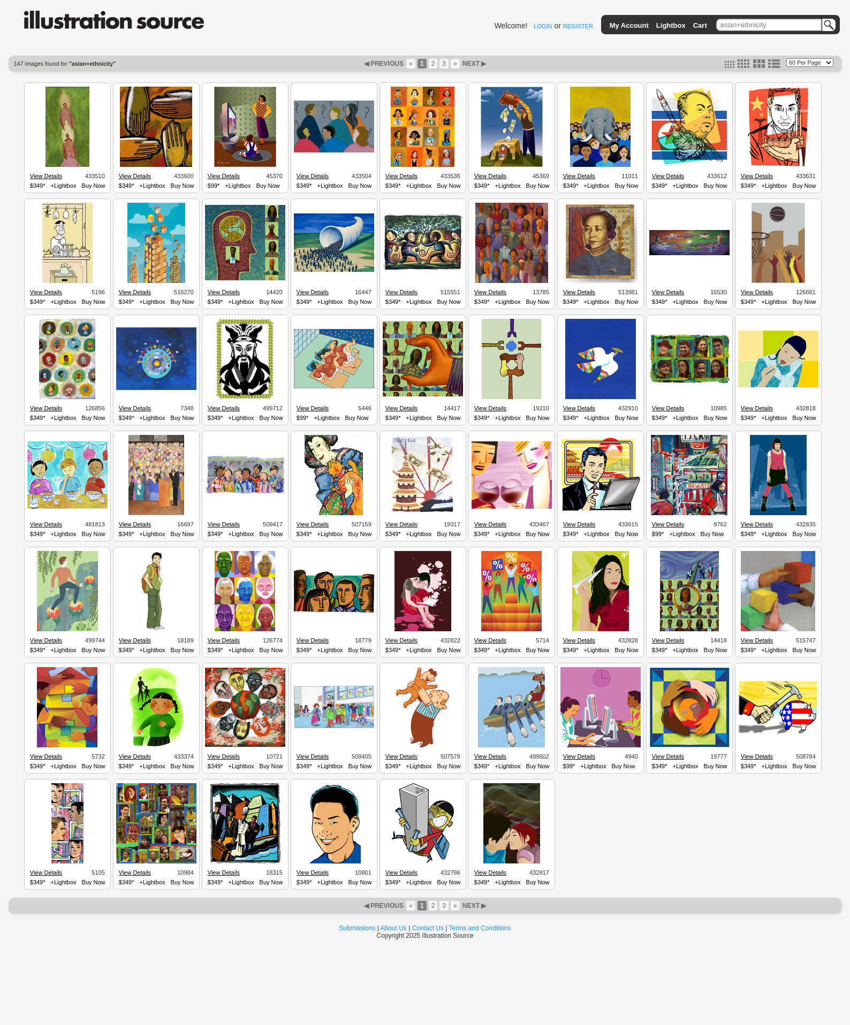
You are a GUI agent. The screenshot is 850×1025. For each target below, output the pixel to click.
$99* (214, 185)
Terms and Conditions (480, 928)
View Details (46, 176)
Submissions (357, 928)
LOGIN (543, 26)
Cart (700, 25)
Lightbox (671, 25)
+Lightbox (64, 185)
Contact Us (428, 928)
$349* (37, 185)
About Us (394, 928)
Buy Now (93, 185)
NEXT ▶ (474, 63)
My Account (629, 25)
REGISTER (578, 26)
